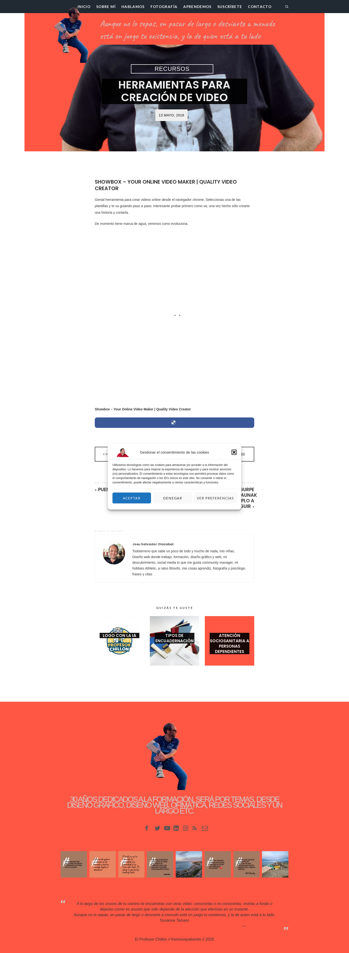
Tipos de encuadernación (174, 638)
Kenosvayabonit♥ (262, 926)
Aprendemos (197, 6)
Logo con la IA (119, 635)
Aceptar (131, 498)
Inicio (84, 6)
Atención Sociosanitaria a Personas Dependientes (229, 643)
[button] (234, 452)
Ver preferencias (215, 498)
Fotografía (164, 6)
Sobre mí (106, 6)
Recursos (172, 68)
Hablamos (133, 6)
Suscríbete (229, 6)
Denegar (172, 498)
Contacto (259, 6)
